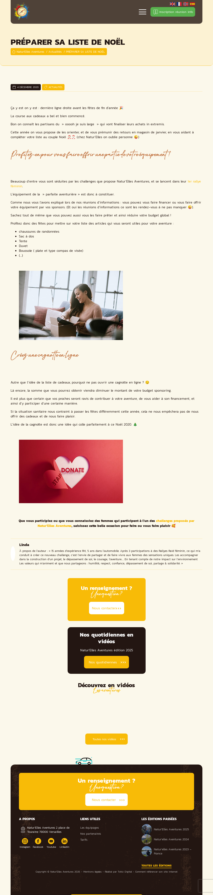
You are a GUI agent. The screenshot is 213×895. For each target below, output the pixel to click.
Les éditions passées (159, 818)
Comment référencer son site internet (156, 871)
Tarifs (83, 840)
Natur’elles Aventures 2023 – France (166, 851)
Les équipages (89, 827)
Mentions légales (92, 871)
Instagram (25, 843)
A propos (27, 818)
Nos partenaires (90, 834)
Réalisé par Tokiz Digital (118, 871)
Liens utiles (90, 818)
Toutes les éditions (156, 865)
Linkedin (64, 843)
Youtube (51, 843)
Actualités (55, 87)
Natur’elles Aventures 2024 (165, 839)
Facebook (38, 843)
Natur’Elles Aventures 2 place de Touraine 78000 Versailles (48, 829)
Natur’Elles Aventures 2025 (165, 829)
